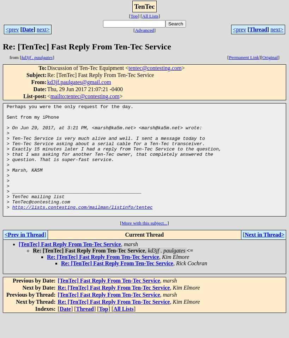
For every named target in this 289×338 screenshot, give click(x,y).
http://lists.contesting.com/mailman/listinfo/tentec (82, 228)
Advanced (144, 30)
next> (43, 29)
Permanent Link (244, 57)
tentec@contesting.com (154, 68)
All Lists (150, 16)
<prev (12, 29)
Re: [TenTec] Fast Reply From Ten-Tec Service (103, 279)
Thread (258, 29)
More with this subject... (145, 245)
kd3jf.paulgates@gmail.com (79, 82)
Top (134, 16)
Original (270, 57)
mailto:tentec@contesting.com (85, 96)
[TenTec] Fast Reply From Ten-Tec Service (70, 266)
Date (28, 29)
